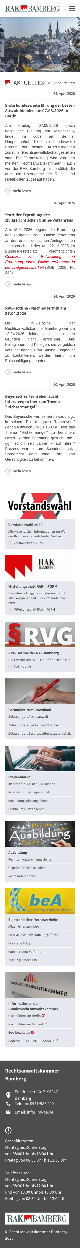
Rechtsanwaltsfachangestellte (29, 859)
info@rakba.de (40, 1112)
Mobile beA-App (19, 943)
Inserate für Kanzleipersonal (28, 792)
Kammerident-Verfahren (25, 951)
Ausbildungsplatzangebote (27, 800)
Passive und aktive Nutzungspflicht (33, 934)
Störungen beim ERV (23, 960)
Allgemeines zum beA (23, 926)
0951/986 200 (42, 1104)
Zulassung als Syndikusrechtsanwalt (34, 725)
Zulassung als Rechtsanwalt (28, 716)
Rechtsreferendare (21, 876)
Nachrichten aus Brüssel (27, 1024)
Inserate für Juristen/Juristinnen (31, 784)
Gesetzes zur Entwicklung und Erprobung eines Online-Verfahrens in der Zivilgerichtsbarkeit (40, 261)
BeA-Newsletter (21, 1032)
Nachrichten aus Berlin (26, 1015)
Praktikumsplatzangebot (26, 809)
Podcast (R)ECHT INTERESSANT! (33, 1041)
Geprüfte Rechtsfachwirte (26, 867)
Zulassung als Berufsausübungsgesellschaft (39, 733)
